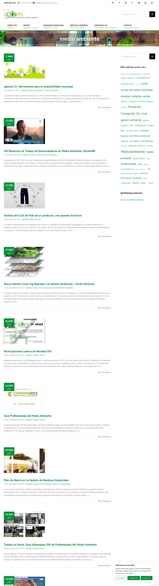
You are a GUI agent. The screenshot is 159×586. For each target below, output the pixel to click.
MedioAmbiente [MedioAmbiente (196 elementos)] (133, 151)
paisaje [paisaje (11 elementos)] (148, 159)
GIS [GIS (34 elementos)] (131, 125)
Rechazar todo (133, 578)
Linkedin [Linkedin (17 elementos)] (150, 146)
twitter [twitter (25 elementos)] (143, 183)
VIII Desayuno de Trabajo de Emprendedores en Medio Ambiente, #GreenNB (49, 151)
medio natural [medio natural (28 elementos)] (139, 158)
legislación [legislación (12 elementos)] (124, 146)
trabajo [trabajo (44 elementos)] (135, 182)
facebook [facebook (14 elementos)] (123, 107)
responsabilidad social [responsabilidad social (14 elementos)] (127, 169)
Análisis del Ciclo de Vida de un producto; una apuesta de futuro (43, 215)
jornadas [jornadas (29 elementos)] (124, 141)
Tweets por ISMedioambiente (132, 200)
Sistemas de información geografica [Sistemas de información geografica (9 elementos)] (129, 173)
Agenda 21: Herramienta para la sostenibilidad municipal (38, 86)
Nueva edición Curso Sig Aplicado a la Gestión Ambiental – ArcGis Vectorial (49, 284)
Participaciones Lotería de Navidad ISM (28, 351)
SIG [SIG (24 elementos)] (149, 169)
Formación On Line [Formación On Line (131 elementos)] (134, 113)
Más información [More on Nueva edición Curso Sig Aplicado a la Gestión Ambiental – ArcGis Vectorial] (104, 308)
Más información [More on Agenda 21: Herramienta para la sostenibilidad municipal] (104, 107)
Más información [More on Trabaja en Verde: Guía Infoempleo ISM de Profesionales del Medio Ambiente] (104, 565)
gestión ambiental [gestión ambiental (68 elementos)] (131, 120)
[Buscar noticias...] (134, 56)
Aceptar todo (147, 578)
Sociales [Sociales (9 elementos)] (145, 178)
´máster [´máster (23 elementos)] (150, 183)
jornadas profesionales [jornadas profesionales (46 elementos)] (141, 141)
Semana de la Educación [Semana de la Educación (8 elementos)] (141, 169)
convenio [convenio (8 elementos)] (137, 84)
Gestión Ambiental (35, 90)
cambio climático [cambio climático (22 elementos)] (127, 78)
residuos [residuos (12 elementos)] (146, 164)
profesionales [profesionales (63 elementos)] (128, 164)
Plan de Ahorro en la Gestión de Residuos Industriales (36, 480)
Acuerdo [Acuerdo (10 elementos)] (123, 74)
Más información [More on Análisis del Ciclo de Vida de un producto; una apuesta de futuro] (104, 236)
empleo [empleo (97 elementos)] (126, 96)
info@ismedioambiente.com (45, 3)
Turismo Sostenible (50, 90)
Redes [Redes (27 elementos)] (140, 164)
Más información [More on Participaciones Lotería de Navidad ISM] (104, 372)
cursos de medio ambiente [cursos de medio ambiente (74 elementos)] (137, 90)
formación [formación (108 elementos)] (134, 107)
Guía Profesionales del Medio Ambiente (27, 416)
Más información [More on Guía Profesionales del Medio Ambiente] (104, 437)
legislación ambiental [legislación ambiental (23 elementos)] (136, 145)
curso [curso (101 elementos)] (144, 83)
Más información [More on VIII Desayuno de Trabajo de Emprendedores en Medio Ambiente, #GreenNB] (104, 172)
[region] (134, 572)
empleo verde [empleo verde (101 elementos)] (141, 96)
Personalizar (121, 578)
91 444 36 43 (23, 3)
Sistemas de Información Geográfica (59, 288)
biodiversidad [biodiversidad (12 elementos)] (146, 74)
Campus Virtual (36, 155)
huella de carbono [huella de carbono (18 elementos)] (132, 131)
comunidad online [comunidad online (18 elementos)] (127, 84)
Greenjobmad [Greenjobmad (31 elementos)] (141, 125)
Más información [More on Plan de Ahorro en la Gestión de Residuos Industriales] (104, 501)
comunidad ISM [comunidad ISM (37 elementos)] (143, 77)
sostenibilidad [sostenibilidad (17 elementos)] (125, 183)
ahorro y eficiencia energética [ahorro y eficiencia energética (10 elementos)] (134, 74)
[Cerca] (153, 562)
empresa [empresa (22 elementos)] (124, 101)
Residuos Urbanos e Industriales (58, 484)
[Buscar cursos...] (135, 14)
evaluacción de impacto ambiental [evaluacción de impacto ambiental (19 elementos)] (141, 101)
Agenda (24, 90)
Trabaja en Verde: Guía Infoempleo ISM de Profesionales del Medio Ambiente (50, 544)
